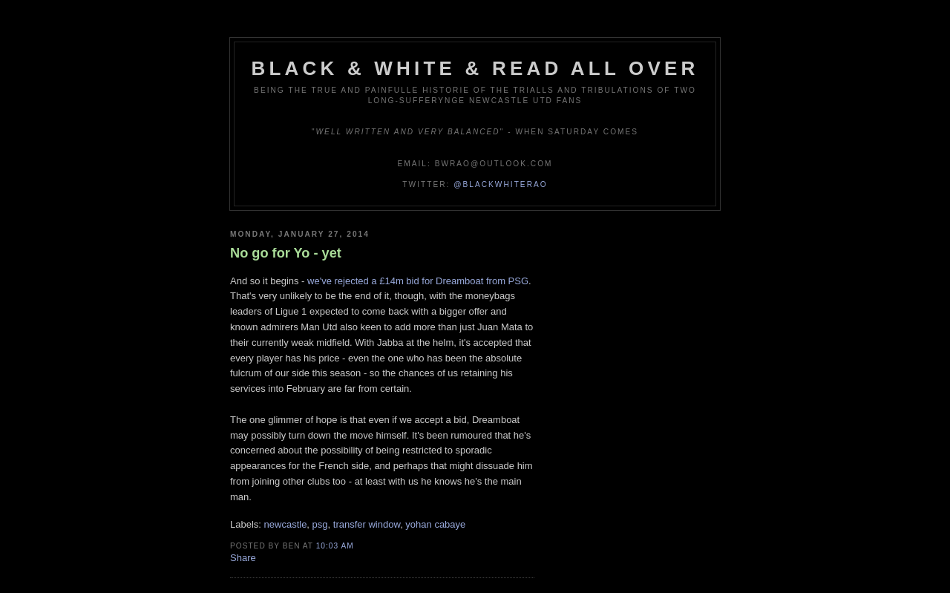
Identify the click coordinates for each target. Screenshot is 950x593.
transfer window (366, 524)
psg (320, 524)
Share (243, 557)
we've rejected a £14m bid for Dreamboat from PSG (417, 280)
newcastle (285, 524)
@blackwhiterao (500, 184)
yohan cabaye (435, 524)
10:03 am (335, 546)
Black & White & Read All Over (475, 68)
